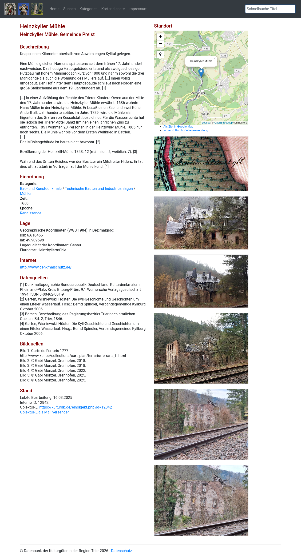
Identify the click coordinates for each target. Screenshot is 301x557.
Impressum (137, 8)
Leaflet (206, 122)
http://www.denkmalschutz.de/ (46, 267)
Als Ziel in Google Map (178, 126)
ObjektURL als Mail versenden (45, 412)
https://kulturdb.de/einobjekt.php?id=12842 (75, 407)
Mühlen (26, 193)
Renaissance (30, 213)
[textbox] (270, 9)
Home (54, 8)
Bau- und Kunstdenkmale (41, 188)
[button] (292, 9)
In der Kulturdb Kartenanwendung (185, 130)
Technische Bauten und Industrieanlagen (99, 188)
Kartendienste (113, 8)
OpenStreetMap (223, 122)
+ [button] (160, 36)
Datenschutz (121, 551)
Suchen (69, 8)
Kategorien (88, 8)
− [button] (160, 44)
